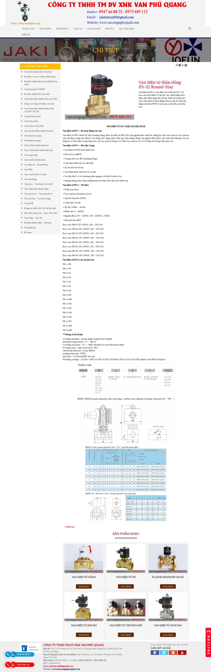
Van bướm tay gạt (32, 140)
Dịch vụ (78, 28)
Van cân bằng (30, 179)
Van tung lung (31, 155)
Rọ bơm (27, 232)
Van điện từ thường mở (126, 625)
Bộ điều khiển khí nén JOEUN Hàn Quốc (40, 83)
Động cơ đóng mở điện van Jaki (39, 103)
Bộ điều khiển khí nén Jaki (36, 94)
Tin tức (109, 28)
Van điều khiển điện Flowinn (37, 71)
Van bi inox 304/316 (33, 126)
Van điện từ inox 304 (168, 625)
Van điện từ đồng (84, 577)
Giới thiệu (45, 28)
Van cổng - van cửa (33, 218)
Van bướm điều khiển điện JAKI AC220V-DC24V (39, 110)
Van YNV (28, 169)
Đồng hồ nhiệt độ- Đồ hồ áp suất (40, 208)
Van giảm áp (30, 227)
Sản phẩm (62, 28)
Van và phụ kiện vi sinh (35, 174)
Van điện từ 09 (126, 577)
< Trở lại (69, 527)
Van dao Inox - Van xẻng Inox (38, 193)
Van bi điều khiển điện (34, 160)
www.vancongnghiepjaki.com (66, 669)
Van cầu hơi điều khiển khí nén (39, 131)
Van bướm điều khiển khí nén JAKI (40, 99)
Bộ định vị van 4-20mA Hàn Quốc (40, 76)
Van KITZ (28, 203)
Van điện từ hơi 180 (84, 625)
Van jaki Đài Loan (32, 116)
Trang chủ (28, 28)
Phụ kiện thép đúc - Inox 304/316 (40, 213)
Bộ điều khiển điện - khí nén (37, 222)
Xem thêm (84, 586)
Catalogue (94, 28)
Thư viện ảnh (126, 28)
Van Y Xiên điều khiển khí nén (38, 150)
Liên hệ (26, 34)
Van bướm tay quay (33, 135)
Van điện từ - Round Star (36, 164)
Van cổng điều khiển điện (36, 189)
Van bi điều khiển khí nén (36, 145)
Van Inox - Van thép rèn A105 (38, 184)
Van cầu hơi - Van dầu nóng (37, 198)
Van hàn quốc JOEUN (34, 89)
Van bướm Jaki (31, 121)
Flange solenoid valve (168, 577)
